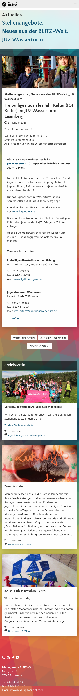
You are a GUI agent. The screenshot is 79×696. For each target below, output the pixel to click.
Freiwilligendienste (23, 211)
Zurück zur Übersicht (53, 337)
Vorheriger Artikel (24, 337)
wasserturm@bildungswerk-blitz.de (35, 311)
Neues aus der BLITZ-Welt (49, 94)
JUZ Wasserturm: (17, 163)
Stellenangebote (16, 94)
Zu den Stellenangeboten (19, 425)
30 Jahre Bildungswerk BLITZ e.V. (25, 590)
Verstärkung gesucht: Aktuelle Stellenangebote (33, 406)
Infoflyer (15, 318)
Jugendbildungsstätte (18, 435)
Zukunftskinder (13, 486)
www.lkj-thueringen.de (28, 279)
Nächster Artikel (39, 346)
